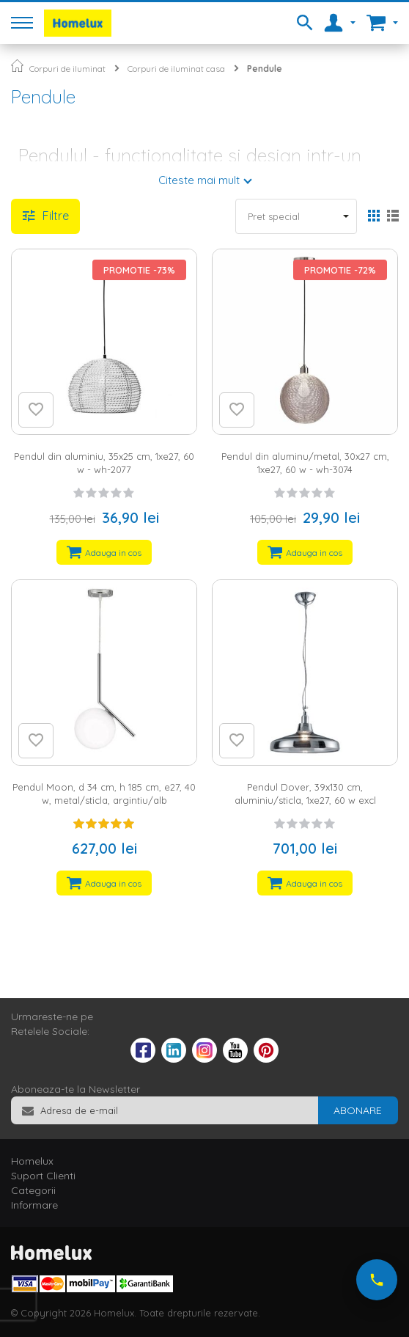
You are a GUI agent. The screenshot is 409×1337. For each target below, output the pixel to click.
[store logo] (77, 23)
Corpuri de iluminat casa (176, 68)
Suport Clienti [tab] (43, 1175)
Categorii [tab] (33, 1190)
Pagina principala (17, 65)
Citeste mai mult (199, 180)
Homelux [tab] (32, 1161)
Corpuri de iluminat (67, 68)
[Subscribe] (357, 1110)
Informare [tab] (34, 1205)
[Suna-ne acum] (376, 1279)
